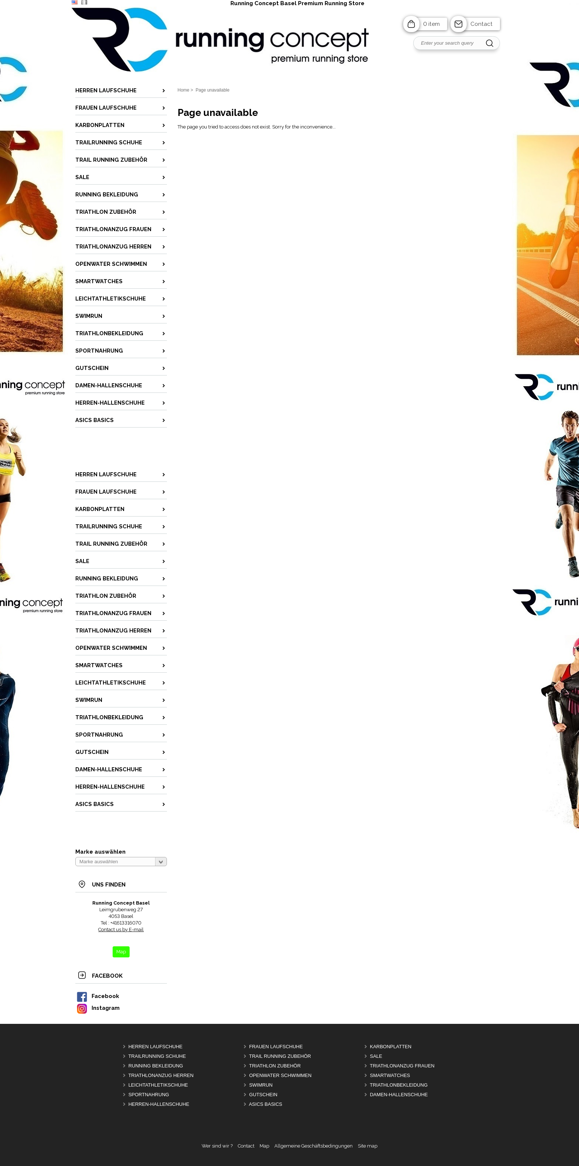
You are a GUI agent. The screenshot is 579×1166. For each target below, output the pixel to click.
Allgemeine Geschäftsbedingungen (313, 1146)
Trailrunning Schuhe (157, 1056)
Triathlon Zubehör (275, 1066)
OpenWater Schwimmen (280, 1075)
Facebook (97, 996)
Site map (367, 1146)
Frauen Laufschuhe (276, 1046)
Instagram (98, 1008)
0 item (431, 24)
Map (264, 1146)
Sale (376, 1056)
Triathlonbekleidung (399, 1085)
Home (183, 90)
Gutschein (263, 1094)
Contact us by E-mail (121, 929)
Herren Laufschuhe (156, 1046)
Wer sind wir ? (217, 1146)
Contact (481, 24)
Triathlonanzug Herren (160, 1075)
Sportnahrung (149, 1094)
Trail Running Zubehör (280, 1056)
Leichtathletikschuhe (158, 1085)
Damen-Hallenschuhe (399, 1094)
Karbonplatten (390, 1046)
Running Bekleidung (156, 1066)
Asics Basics (265, 1104)
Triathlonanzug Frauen (402, 1066)
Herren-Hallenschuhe (159, 1104)
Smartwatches (390, 1075)
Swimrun (261, 1085)
